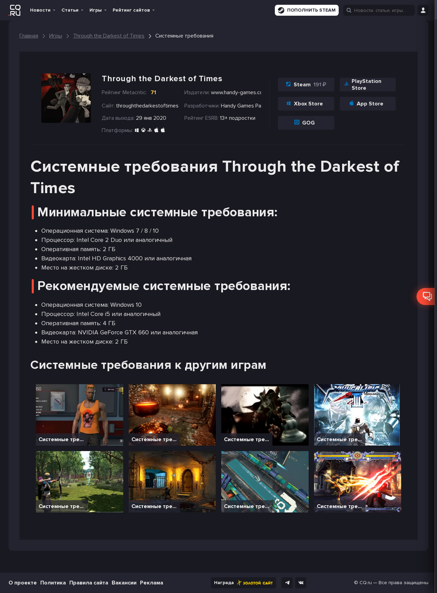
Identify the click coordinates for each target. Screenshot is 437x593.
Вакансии (124, 582)
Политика (53, 582)
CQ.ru (366, 582)
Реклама (151, 582)
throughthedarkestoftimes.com (147, 105)
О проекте (23, 582)
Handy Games (237, 105)
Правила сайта (88, 582)
